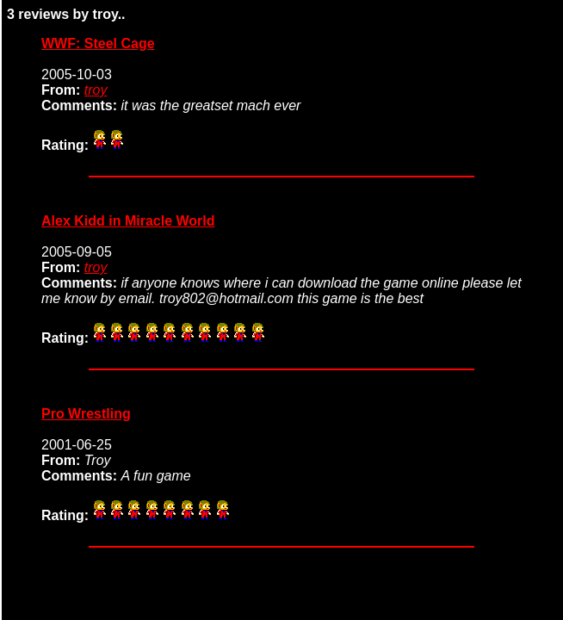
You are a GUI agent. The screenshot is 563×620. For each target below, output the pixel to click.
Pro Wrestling (86, 413)
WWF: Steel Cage (98, 43)
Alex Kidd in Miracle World (128, 221)
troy (96, 90)
